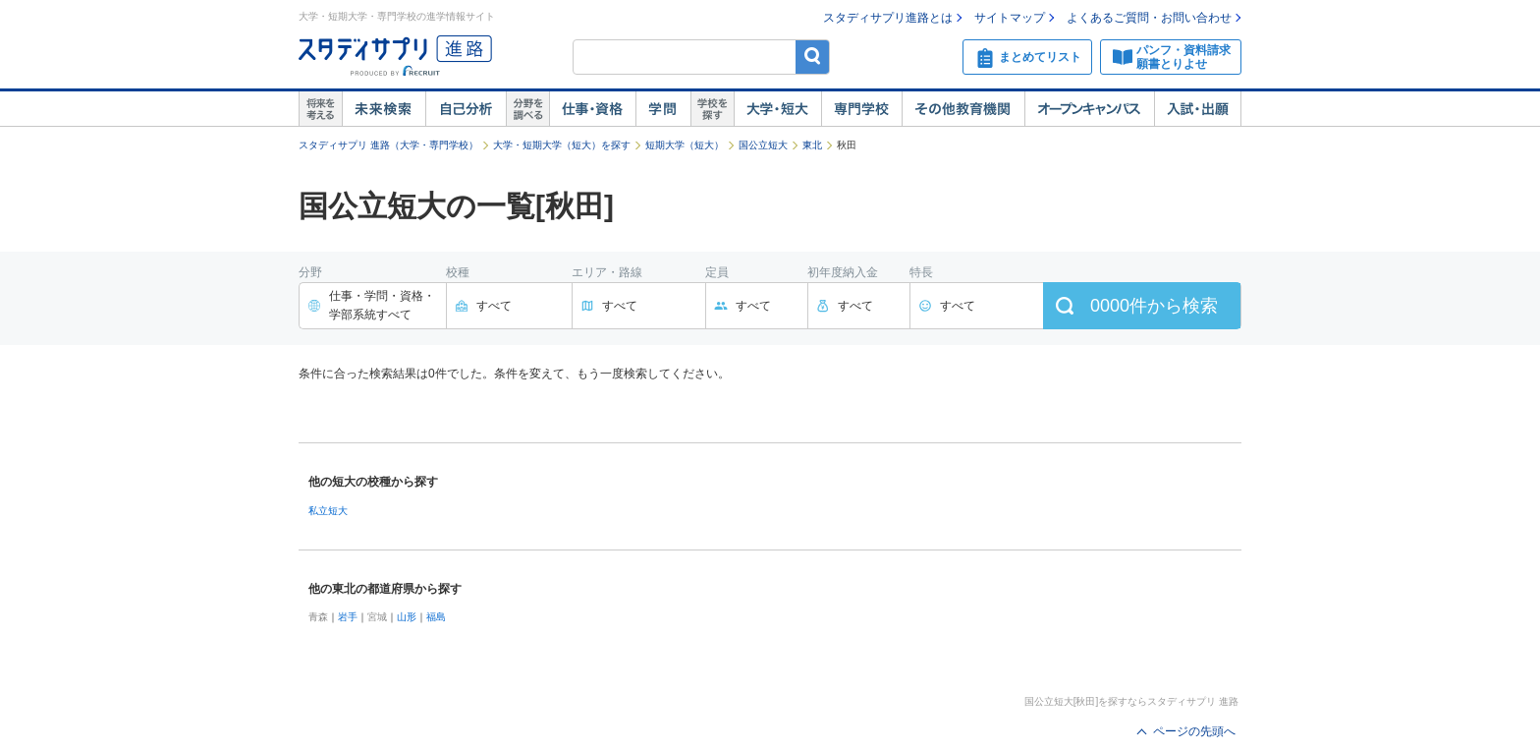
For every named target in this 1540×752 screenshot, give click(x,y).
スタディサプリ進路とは (888, 18)
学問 (662, 109)
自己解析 (465, 109)
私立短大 (328, 510)
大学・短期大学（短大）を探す (562, 145)
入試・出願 (1197, 109)
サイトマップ (1009, 18)
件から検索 (1154, 306)
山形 (406, 616)
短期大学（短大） (684, 145)
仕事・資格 (592, 109)
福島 (436, 616)
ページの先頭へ (1194, 731)
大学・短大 (777, 109)
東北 (812, 145)
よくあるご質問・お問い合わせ (1149, 18)
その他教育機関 (963, 109)
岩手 (348, 616)
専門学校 (861, 109)
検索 (813, 56)
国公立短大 (763, 145)
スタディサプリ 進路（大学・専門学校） (388, 145)
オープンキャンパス (1089, 109)
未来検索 (383, 109)
